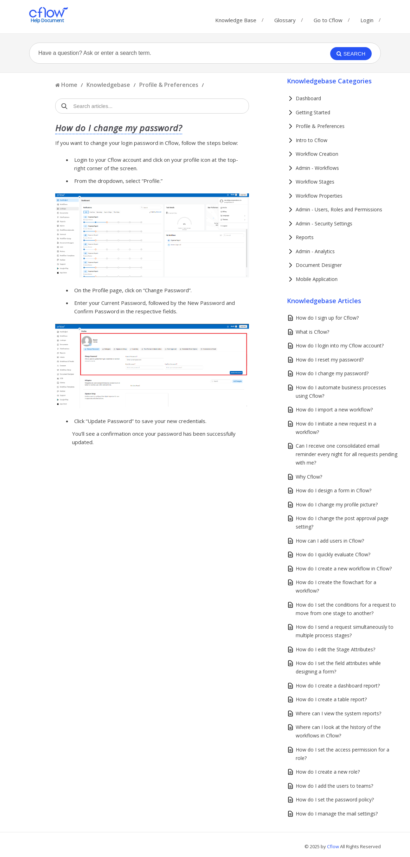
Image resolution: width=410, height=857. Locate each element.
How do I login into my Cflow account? (340, 345)
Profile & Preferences (168, 85)
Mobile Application (317, 279)
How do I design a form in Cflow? (333, 490)
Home (69, 85)
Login (366, 20)
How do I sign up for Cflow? (327, 317)
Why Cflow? (309, 476)
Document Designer (319, 265)
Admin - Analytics (315, 251)
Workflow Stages (315, 181)
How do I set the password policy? (335, 799)
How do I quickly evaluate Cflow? (333, 554)
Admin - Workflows (317, 168)
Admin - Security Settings (324, 223)
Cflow (333, 846)
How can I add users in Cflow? (330, 540)
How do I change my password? (332, 373)
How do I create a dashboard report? (338, 685)
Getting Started (313, 112)
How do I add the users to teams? (334, 785)
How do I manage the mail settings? (337, 813)
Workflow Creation (317, 154)
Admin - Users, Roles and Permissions (339, 209)
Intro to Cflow (311, 140)
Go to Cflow (328, 18)
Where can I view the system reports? (338, 713)
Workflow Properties (319, 195)
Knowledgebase (108, 85)
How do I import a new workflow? (334, 409)
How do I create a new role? (328, 771)
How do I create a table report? (331, 699)
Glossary (285, 18)
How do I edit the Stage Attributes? (335, 649)
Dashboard (308, 98)
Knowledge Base (235, 18)
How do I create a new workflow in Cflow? (344, 568)
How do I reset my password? (330, 359)
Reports (305, 237)
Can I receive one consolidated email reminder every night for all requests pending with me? (346, 454)
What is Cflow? (312, 331)
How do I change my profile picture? (337, 504)
